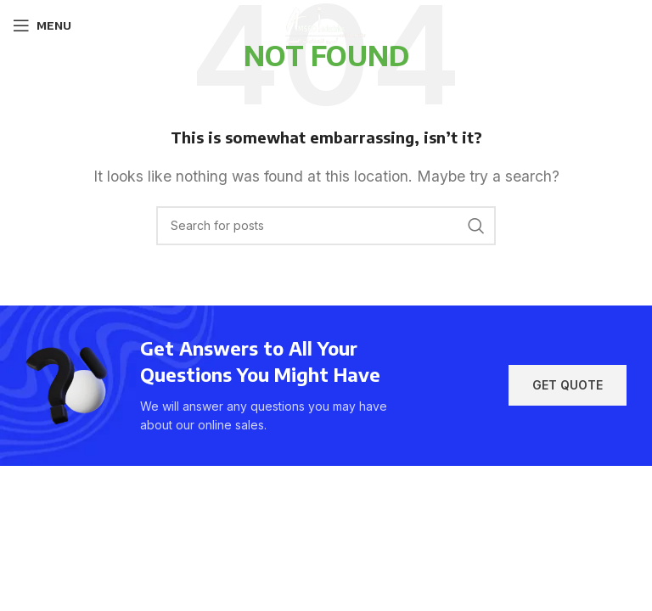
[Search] (326, 225)
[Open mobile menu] (42, 25)
